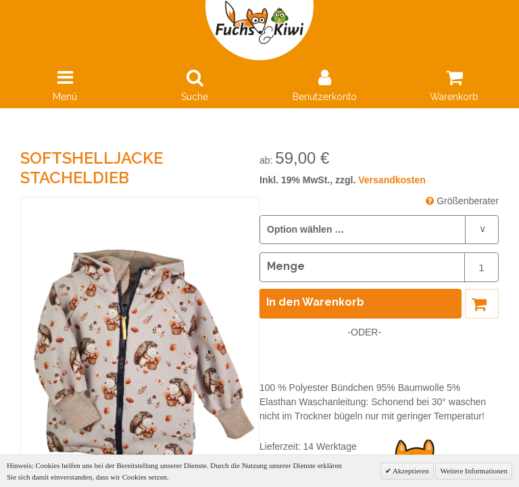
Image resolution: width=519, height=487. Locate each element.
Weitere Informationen (474, 471)
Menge (286, 266)
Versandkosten (392, 180)
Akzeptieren (410, 471)
